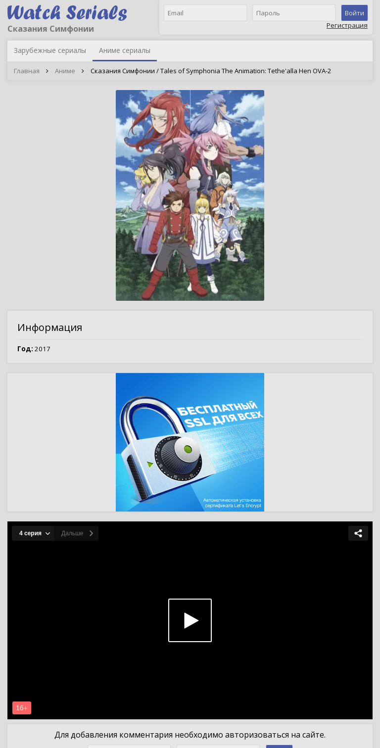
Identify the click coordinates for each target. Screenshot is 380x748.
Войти (354, 12)
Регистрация (347, 25)
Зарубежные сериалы (50, 50)
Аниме (65, 70)
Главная (27, 70)
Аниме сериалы (124, 50)
